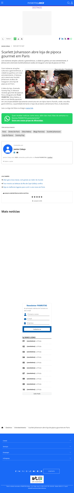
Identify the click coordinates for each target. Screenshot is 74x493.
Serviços (5, 446)
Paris (4, 132)
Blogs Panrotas (39, 132)
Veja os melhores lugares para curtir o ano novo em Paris (23, 187)
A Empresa (6, 458)
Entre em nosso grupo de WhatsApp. (27, 120)
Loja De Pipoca (7, 135)
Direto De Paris (14, 132)
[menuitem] (37, 440)
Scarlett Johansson (54, 132)
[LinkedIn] (14, 152)
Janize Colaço (5, 46)
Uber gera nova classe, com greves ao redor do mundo (22, 180)
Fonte (8, 39)
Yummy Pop (20, 135)
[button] (59, 38)
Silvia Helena (26, 132)
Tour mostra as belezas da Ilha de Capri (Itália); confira (22, 183)
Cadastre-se (37, 329)
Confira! (49, 157)
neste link (29, 108)
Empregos (6, 452)
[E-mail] (17, 152)
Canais (5, 440)
